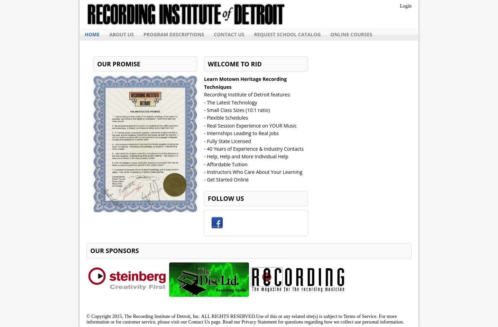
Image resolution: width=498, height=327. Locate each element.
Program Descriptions (174, 34)
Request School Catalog (287, 34)
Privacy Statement (259, 322)
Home (92, 34)
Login (406, 6)
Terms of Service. (360, 316)
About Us (121, 34)
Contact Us (229, 34)
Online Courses (351, 34)
